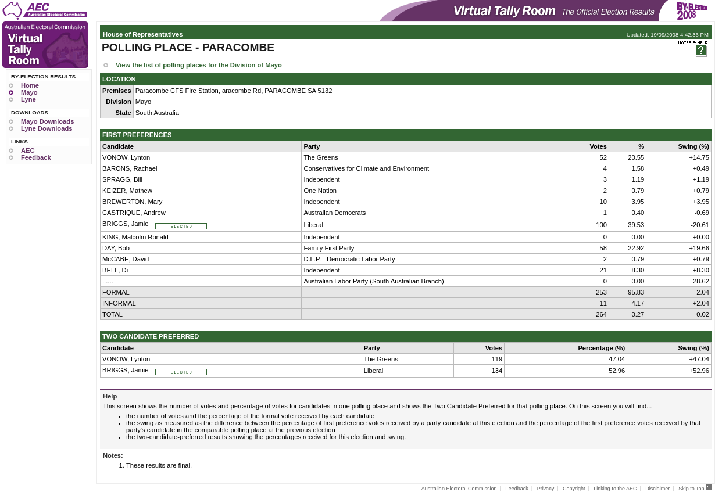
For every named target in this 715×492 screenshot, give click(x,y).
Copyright (574, 488)
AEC (28, 150)
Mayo (29, 92)
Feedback (36, 157)
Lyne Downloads (46, 128)
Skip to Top (695, 488)
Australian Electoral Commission (459, 488)
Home (30, 85)
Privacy (546, 488)
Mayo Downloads (47, 121)
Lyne (28, 99)
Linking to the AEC (615, 488)
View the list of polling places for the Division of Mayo (199, 65)
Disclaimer (657, 488)
